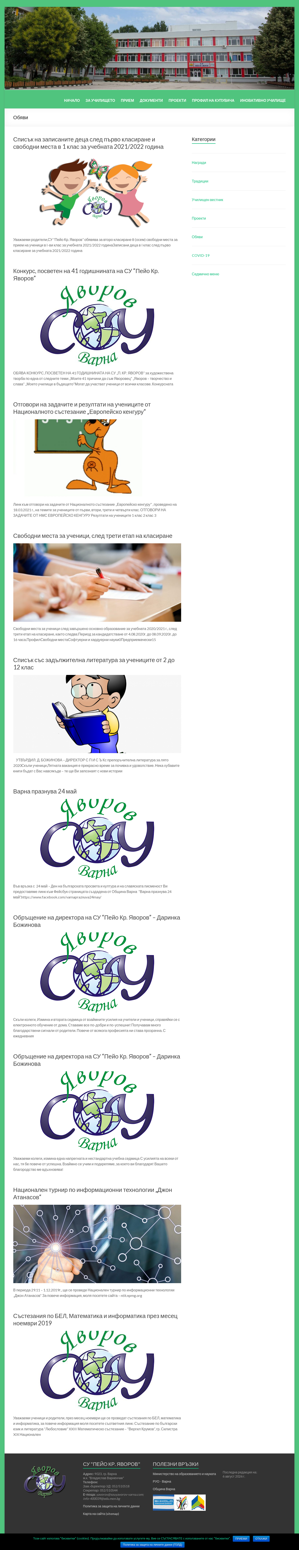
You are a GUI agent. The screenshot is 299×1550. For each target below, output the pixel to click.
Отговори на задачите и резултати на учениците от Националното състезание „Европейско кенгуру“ (82, 408)
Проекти (199, 218)
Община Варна (164, 1489)
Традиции (200, 181)
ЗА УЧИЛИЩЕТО (100, 100)
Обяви (197, 237)
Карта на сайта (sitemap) (101, 1514)
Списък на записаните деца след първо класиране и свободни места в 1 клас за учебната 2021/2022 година (88, 142)
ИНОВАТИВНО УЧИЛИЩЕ (263, 100)
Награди (199, 162)
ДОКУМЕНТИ (151, 100)
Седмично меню (205, 274)
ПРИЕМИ (241, 1538)
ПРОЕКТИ (177, 100)
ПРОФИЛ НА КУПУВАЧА (213, 100)
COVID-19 (200, 255)
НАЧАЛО (72, 100)
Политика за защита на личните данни (111, 1506)
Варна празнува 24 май (45, 791)
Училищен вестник (207, 199)
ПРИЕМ (127, 100)
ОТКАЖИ (261, 1538)
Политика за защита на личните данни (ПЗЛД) (152, 1544)
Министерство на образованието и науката (184, 1474)
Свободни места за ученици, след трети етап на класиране (92, 535)
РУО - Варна (162, 1481)
